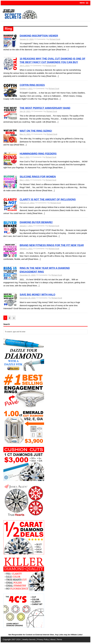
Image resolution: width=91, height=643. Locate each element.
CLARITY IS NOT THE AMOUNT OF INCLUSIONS (48, 199)
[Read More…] (62, 50)
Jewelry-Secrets (29, 639)
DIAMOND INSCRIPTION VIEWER (39, 35)
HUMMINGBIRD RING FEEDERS (38, 153)
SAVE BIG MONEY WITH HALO (37, 294)
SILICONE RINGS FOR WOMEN (38, 176)
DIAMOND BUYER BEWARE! (36, 222)
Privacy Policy (43, 639)
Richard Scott (55, 39)
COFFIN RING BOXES (32, 85)
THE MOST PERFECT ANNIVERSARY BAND (45, 108)
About (52, 639)
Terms (59, 639)
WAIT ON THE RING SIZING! (36, 130)
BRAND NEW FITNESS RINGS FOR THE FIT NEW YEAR (52, 245)
